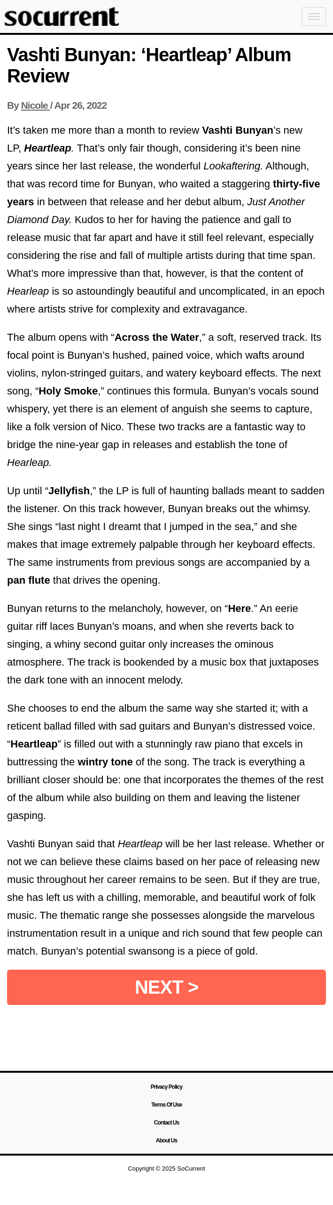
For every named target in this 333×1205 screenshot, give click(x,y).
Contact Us (166, 1122)
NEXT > (166, 987)
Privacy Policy (166, 1087)
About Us (166, 1140)
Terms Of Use (166, 1104)
